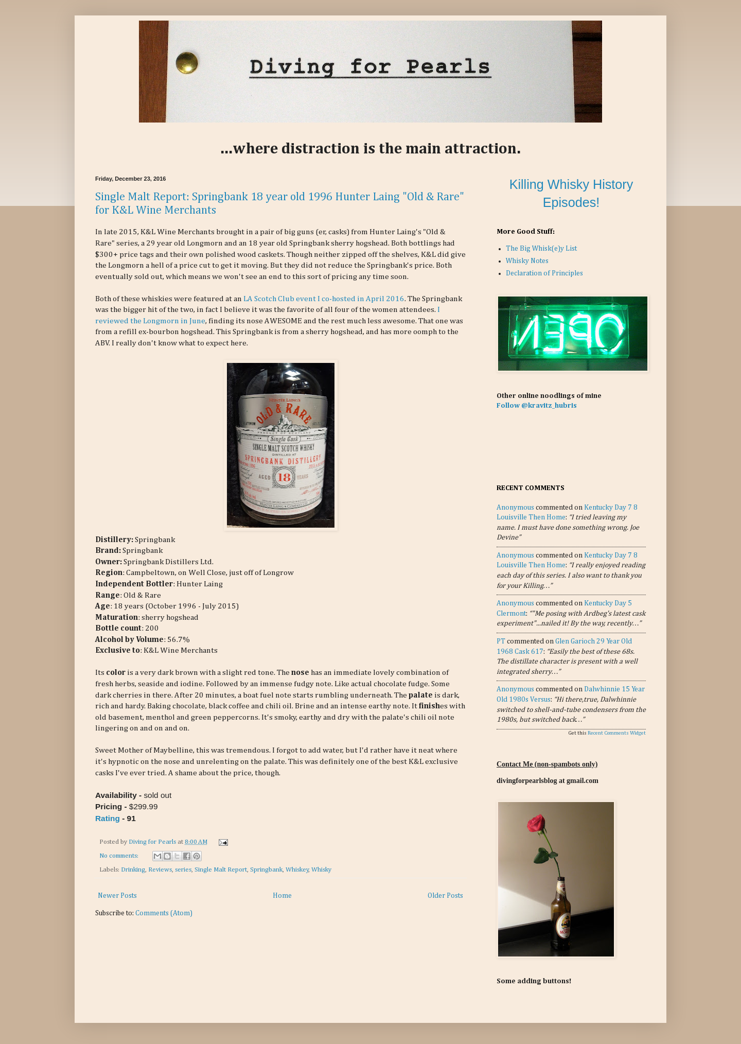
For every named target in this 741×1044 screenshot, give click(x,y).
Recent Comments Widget (617, 733)
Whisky (321, 869)
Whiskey (297, 869)
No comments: (119, 855)
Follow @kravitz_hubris (537, 405)
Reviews (160, 869)
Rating (107, 818)
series (183, 869)
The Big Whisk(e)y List (541, 248)
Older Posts (445, 895)
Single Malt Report (221, 869)
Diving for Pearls (153, 842)
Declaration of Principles (544, 273)
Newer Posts (117, 895)
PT (501, 641)
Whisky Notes (527, 261)
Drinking (133, 869)
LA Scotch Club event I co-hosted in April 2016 (323, 299)
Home (282, 895)
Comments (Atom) (163, 913)
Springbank (266, 869)
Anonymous (515, 507)
